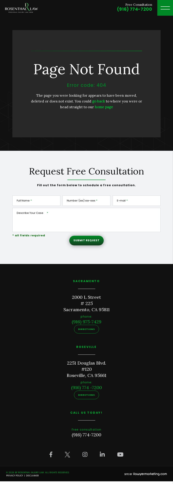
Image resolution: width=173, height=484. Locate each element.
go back (98, 101)
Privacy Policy (14, 478)
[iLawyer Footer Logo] (146, 477)
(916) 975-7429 (86, 324)
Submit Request (86, 242)
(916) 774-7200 (133, 10)
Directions (86, 331)
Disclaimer (32, 478)
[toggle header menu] (165, 8)
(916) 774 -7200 (86, 390)
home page (104, 107)
